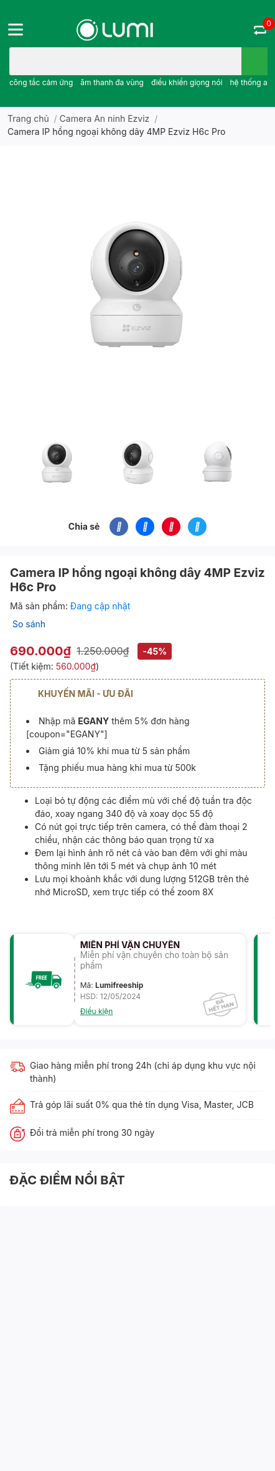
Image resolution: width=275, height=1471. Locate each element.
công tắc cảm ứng (41, 82)
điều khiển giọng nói (187, 82)
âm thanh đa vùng (112, 82)
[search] (254, 61)
